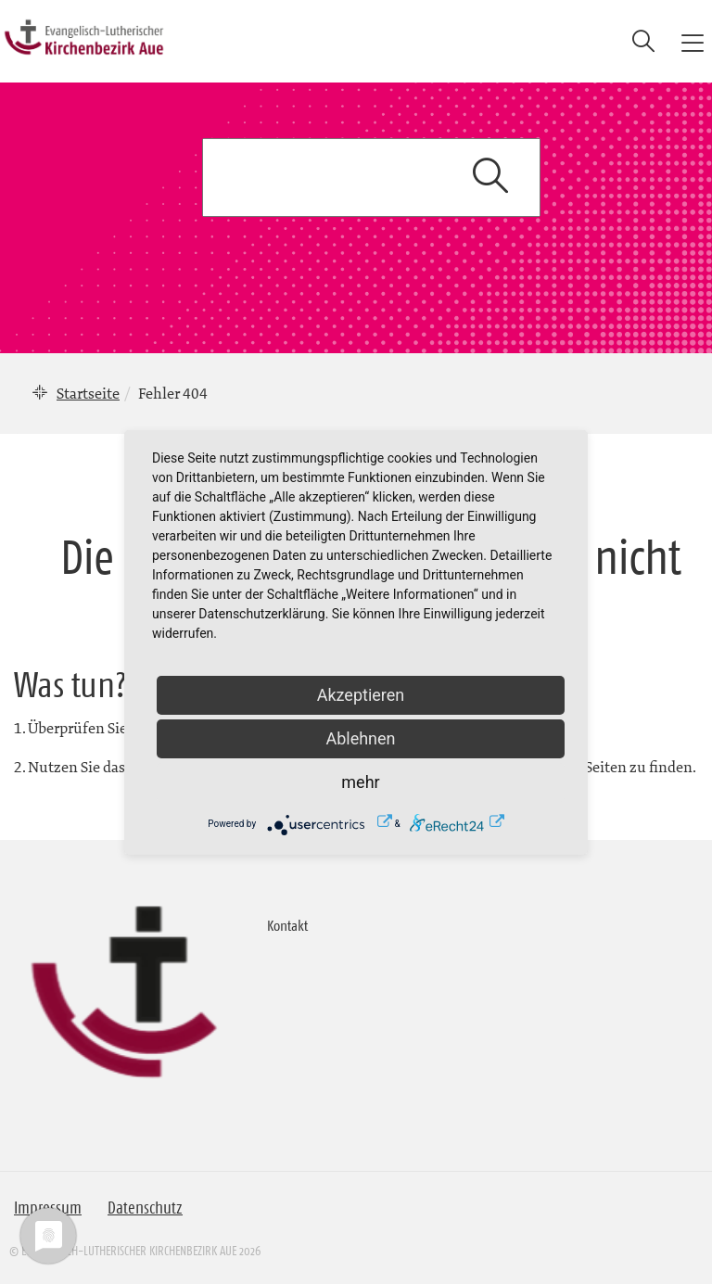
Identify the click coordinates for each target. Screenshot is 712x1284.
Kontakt (287, 925)
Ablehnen (360, 738)
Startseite (88, 393)
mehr (360, 782)
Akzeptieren (361, 695)
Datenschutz (145, 1208)
